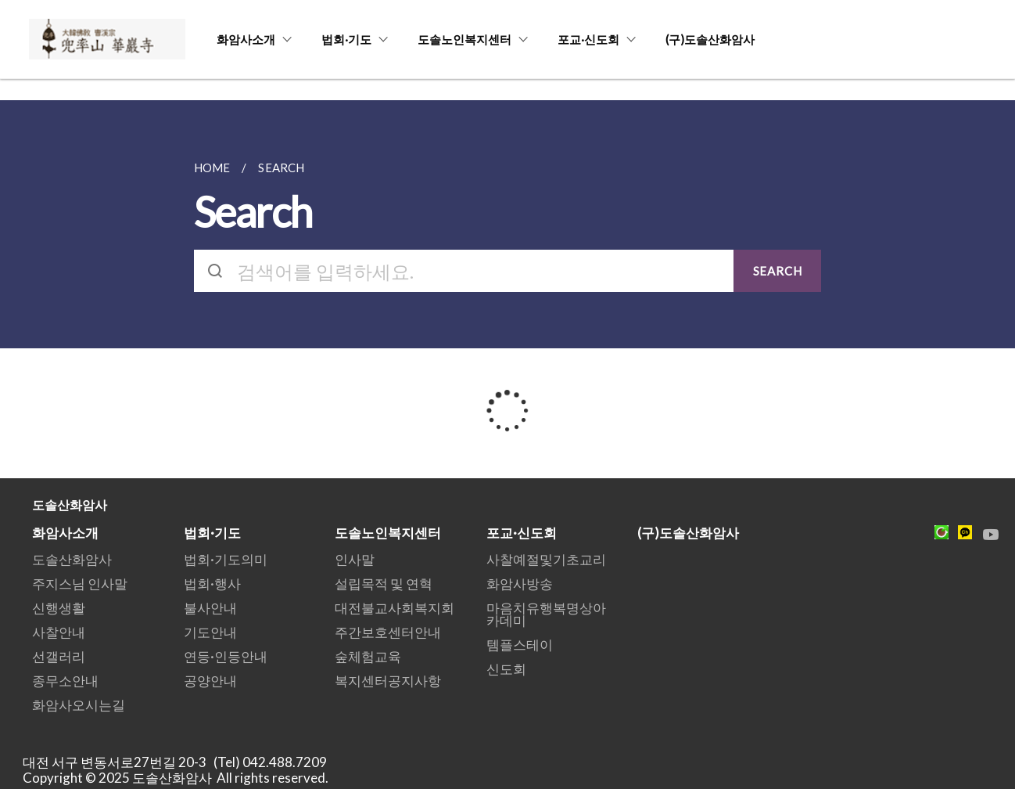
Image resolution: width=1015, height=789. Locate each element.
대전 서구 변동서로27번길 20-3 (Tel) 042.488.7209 (179, 762)
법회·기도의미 (225, 559)
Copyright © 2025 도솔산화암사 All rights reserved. (175, 777)
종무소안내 (65, 680)
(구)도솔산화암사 (710, 39)
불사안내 (210, 608)
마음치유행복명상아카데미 (546, 614)
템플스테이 (519, 644)
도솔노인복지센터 (464, 39)
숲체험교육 (368, 656)
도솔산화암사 (72, 559)
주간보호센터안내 (388, 632)
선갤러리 (58, 656)
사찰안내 (58, 632)
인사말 (355, 559)
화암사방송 (519, 583)
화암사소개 (246, 39)
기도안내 (210, 632)
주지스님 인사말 (79, 583)
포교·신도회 (588, 39)
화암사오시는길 (78, 705)
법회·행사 (212, 583)
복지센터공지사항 (388, 680)
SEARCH (777, 271)
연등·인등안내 (225, 656)
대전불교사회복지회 (394, 608)
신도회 (506, 669)
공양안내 (210, 680)
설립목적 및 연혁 (383, 583)
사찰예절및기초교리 (546, 559)
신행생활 (58, 608)
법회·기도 (346, 39)
